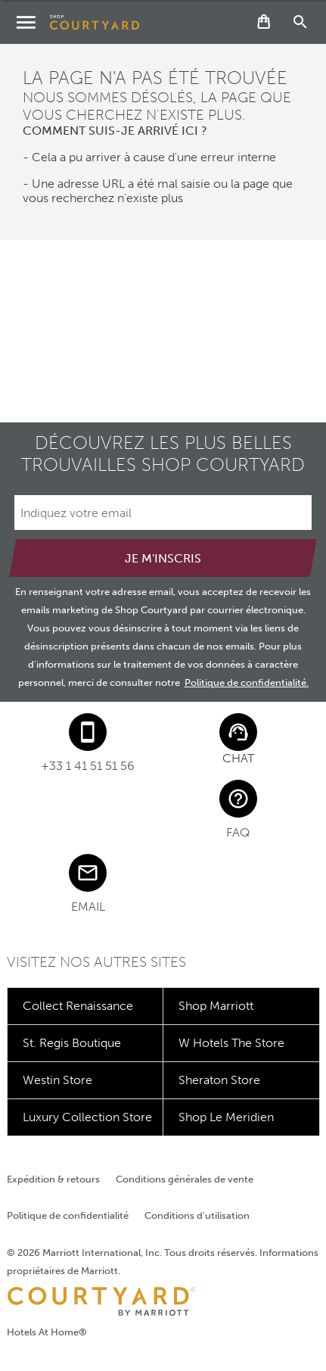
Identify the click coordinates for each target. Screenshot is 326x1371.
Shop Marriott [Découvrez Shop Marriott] (216, 1006)
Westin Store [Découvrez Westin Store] (57, 1080)
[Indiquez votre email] (163, 512)
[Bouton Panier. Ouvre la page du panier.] (264, 22)
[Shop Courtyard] (94, 22)
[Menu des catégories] (26, 22)
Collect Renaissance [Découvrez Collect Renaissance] (78, 1006)
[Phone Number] (88, 743)
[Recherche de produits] (300, 22)
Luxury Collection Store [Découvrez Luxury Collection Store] (87, 1117)
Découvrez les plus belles (163, 453)
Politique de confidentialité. (247, 682)
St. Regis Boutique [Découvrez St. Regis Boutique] (72, 1043)
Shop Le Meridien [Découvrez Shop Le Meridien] (226, 1117)
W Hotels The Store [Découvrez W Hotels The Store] (231, 1043)
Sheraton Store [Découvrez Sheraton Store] (219, 1080)
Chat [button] (238, 758)
